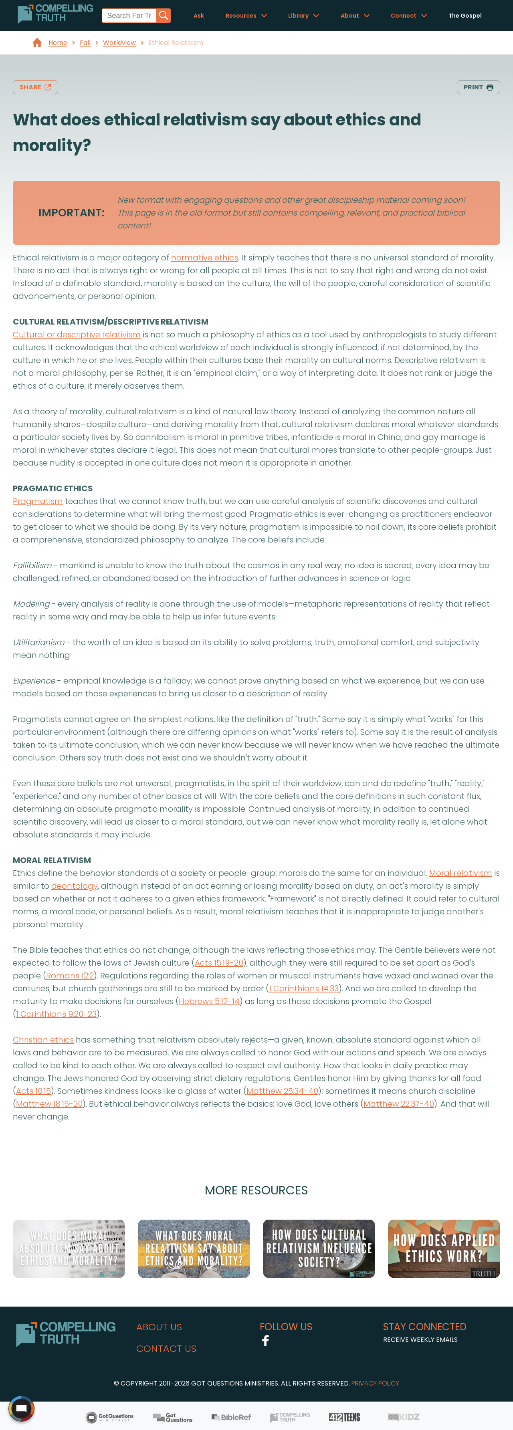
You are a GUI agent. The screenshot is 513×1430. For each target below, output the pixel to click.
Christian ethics (43, 1039)
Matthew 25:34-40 (282, 1091)
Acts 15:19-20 (219, 962)
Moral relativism (460, 873)
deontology (74, 885)
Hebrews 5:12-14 (209, 1001)
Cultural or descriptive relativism (77, 334)
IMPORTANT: (71, 212)
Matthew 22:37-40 (399, 1103)
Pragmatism (38, 501)
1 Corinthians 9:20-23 (56, 1014)
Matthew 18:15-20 (49, 1103)
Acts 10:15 (33, 1091)
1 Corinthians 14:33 (304, 988)
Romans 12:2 (70, 975)
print (478, 87)
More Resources (256, 1190)
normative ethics (204, 257)
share (35, 87)
